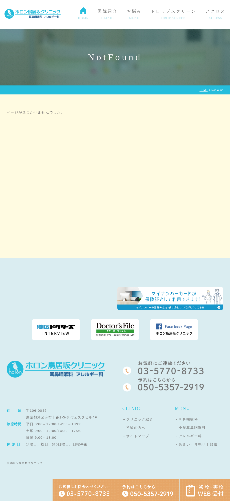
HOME (203, 90)
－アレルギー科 (188, 436)
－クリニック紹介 (137, 419)
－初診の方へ (134, 427)
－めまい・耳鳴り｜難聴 (196, 444)
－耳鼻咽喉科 (186, 419)
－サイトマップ (136, 436)
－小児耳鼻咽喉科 (190, 427)
